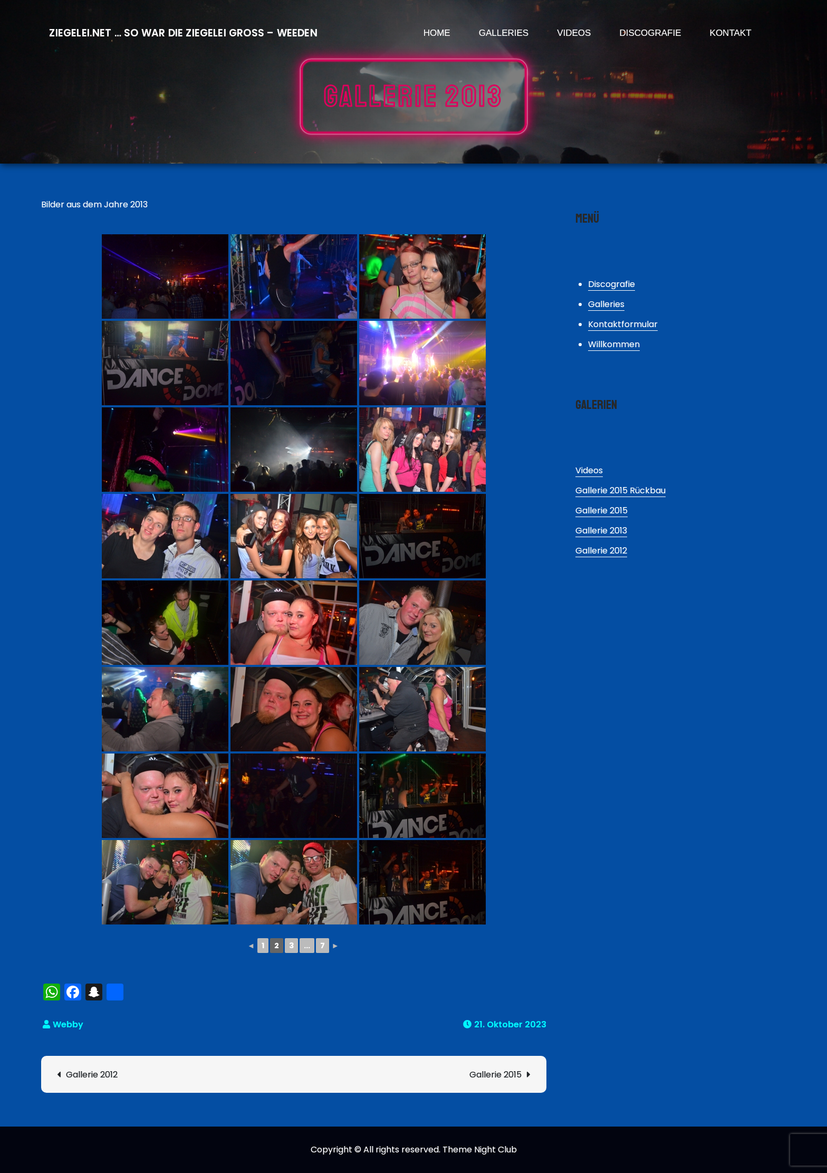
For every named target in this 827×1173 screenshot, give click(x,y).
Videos (574, 33)
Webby (68, 1024)
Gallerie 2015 (495, 1075)
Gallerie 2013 (601, 530)
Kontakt (731, 33)
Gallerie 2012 (92, 1075)
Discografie (650, 33)
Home (437, 33)
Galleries (504, 33)
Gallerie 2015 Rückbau (620, 490)
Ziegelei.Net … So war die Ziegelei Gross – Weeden (183, 33)
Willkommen (614, 344)
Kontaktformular (623, 324)
